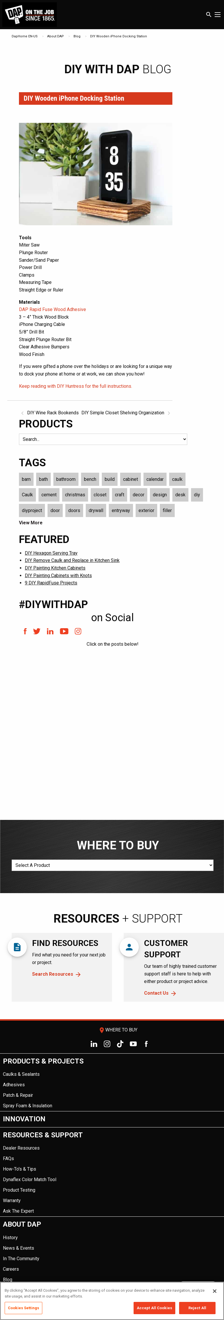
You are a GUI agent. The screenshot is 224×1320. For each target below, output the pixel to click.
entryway (121, 510)
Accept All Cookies (154, 1308)
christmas (75, 494)
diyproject (32, 510)
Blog (77, 36)
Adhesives (14, 1084)
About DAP (55, 36)
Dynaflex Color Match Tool (29, 1179)
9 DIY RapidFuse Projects (51, 583)
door (55, 510)
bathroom (66, 479)
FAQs (8, 1158)
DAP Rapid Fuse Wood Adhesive (52, 309)
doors (74, 510)
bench (90, 479)
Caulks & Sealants (21, 1074)
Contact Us (156, 993)
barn (26, 479)
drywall (96, 510)
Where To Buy (117, 1030)
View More (31, 522)
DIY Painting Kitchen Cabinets (55, 568)
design (160, 494)
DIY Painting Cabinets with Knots (58, 575)
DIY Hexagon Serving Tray (51, 553)
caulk (177, 479)
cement (49, 494)
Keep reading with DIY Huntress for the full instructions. (75, 386)
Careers (11, 1269)
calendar (155, 479)
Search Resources (52, 974)
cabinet (130, 479)
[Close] (214, 1291)
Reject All (197, 1308)
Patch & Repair (18, 1095)
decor (138, 494)
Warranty (12, 1200)
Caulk (27, 494)
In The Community (21, 1258)
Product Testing (19, 1190)
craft (119, 494)
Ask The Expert (18, 1211)
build (110, 479)
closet (100, 494)
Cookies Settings (23, 1308)
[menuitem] (112, 1083)
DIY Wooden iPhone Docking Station (118, 36)
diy (197, 494)
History (10, 1237)
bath (43, 479)
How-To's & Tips (19, 1169)
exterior (146, 510)
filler (167, 510)
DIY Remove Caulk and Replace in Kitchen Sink (72, 560)
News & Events (18, 1248)
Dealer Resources (21, 1148)
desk (180, 494)
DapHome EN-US (25, 36)
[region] (112, 1301)
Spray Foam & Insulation (27, 1105)
